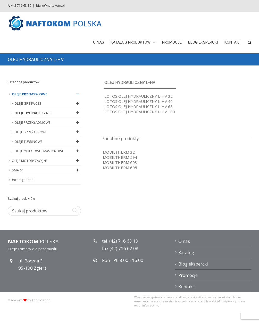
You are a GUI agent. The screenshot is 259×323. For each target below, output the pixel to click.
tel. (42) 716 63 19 (120, 241)
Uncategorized (22, 179)
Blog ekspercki (193, 264)
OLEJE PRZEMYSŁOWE (46, 94)
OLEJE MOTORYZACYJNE (46, 160)
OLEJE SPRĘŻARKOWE (47, 132)
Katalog (186, 252)
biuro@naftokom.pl (50, 5)
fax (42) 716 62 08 (120, 248)
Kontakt (186, 286)
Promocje (188, 275)
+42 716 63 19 (21, 5)
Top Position (41, 300)
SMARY (46, 170)
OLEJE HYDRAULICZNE (47, 113)
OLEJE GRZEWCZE (47, 103)
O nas (184, 241)
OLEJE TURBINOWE (47, 141)
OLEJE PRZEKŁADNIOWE (47, 122)
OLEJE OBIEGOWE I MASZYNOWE (47, 151)
